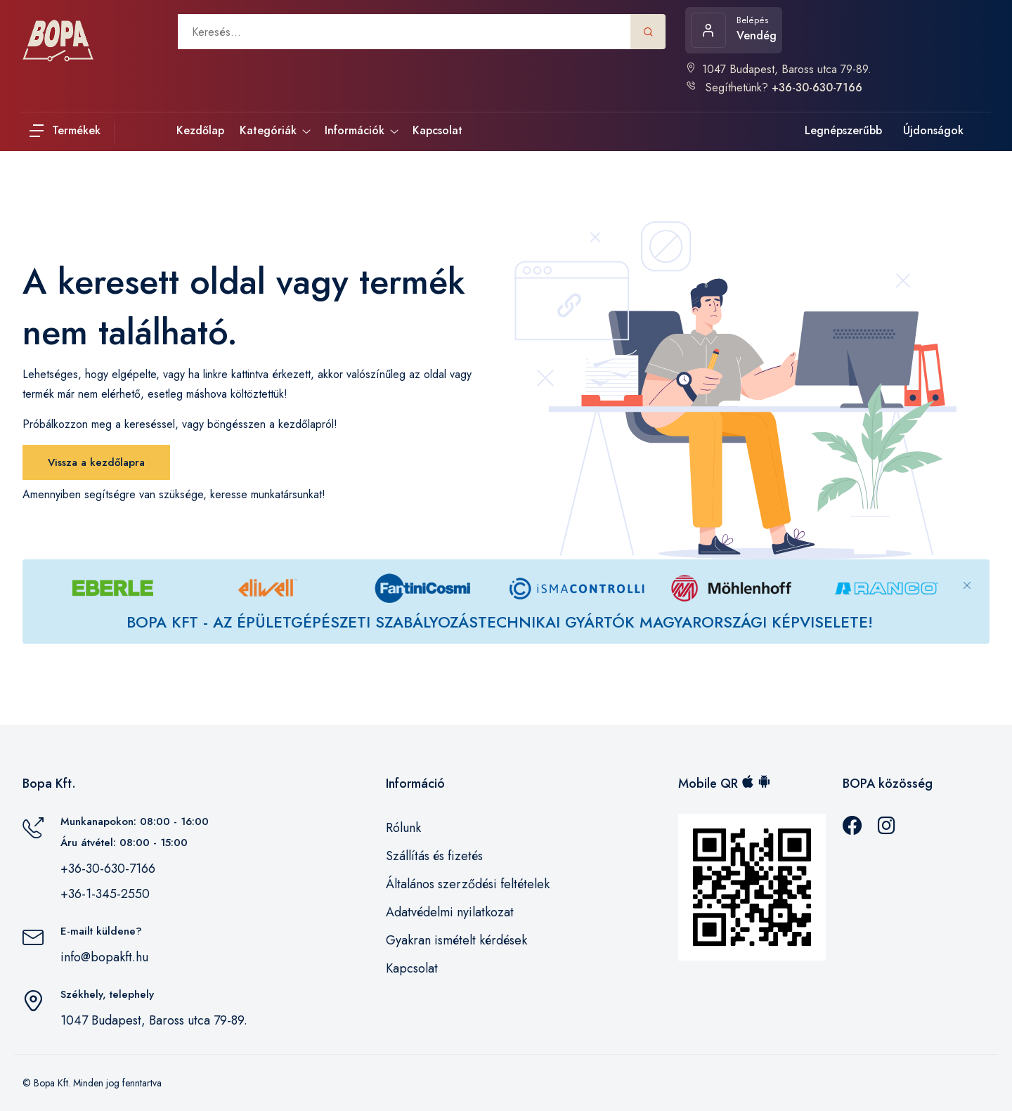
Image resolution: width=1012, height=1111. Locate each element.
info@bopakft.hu (104, 957)
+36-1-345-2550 (105, 894)
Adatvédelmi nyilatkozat (450, 912)
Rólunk (403, 828)
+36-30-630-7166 (107, 868)
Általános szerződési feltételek (468, 884)
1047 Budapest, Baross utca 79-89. (778, 69)
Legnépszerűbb (843, 130)
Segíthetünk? (773, 87)
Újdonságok (933, 130)
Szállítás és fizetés (434, 856)
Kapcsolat (412, 968)
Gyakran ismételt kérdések (456, 940)
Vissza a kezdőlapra (96, 462)
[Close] (967, 574)
